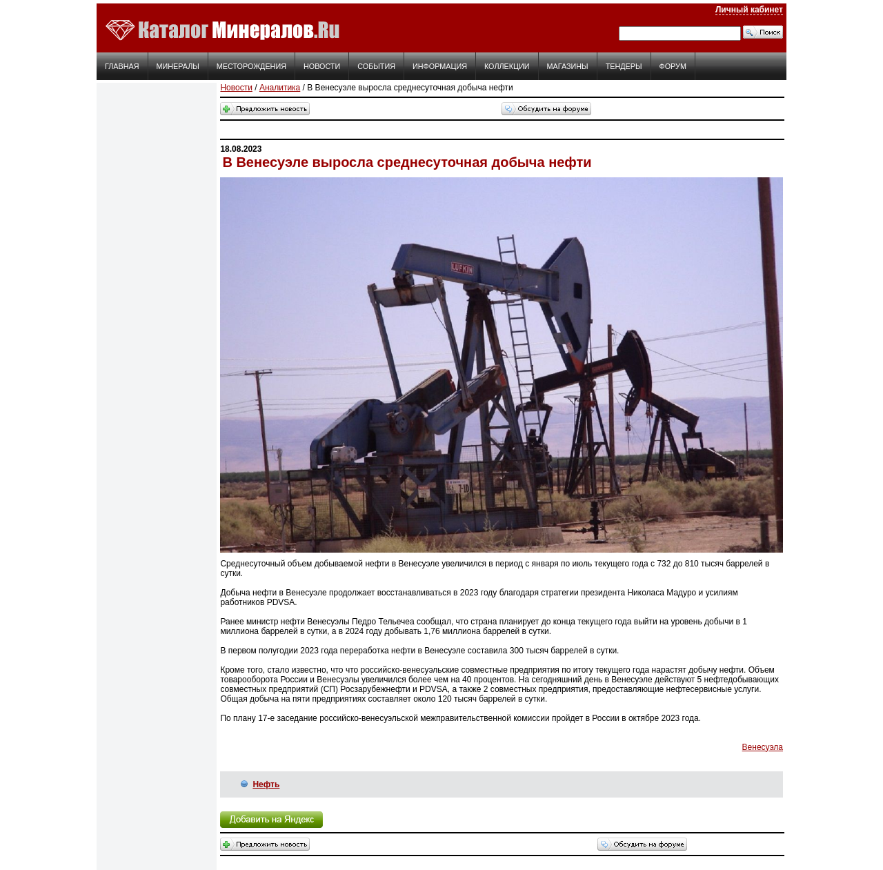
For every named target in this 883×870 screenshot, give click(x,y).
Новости (322, 66)
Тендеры (624, 66)
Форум (672, 66)
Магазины (567, 66)
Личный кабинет (749, 9)
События (376, 66)
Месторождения (251, 66)
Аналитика (279, 87)
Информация (440, 66)
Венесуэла (762, 747)
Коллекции (507, 66)
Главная (122, 66)
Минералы (178, 66)
